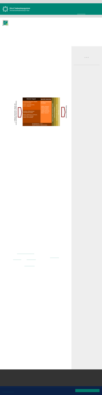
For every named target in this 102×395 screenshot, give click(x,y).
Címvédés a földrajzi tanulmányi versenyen (91, 101)
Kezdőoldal (3, 16)
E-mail (8, 70)
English (100, 1)
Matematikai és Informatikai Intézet (56, 381)
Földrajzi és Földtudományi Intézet (27, 16)
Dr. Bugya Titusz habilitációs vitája (90, 75)
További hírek (91, 111)
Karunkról (8, 16)
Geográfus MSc (32, 273)
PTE (47, 1)
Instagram (93, 1)
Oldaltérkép (86, 1)
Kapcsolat (79, 1)
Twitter (8, 63)
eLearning (73, 1)
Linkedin (8, 67)
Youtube (95, 1)
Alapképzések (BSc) (52, 16)
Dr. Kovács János (31, 280)
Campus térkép (20, 384)
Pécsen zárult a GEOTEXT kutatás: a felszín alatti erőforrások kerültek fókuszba (92, 93)
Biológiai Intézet (50, 373)
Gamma (51, 1)
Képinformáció (100, 20)
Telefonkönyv (57, 1)
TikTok (98, 1)
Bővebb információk (8, 391)
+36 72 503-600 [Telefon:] (20, 379)
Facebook (90, 1)
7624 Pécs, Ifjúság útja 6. (23, 377)
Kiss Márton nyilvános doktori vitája (91, 83)
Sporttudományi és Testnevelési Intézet (57, 383)
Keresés (99, 7)
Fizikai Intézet (49, 375)
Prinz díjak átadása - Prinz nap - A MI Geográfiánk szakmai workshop (92, 67)
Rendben (87, 390)
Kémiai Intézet (49, 379)
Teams (68, 1)
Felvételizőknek (41, 16)
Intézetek (14, 16)
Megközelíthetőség (21, 383)
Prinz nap (87, 58)
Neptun (64, 1)
